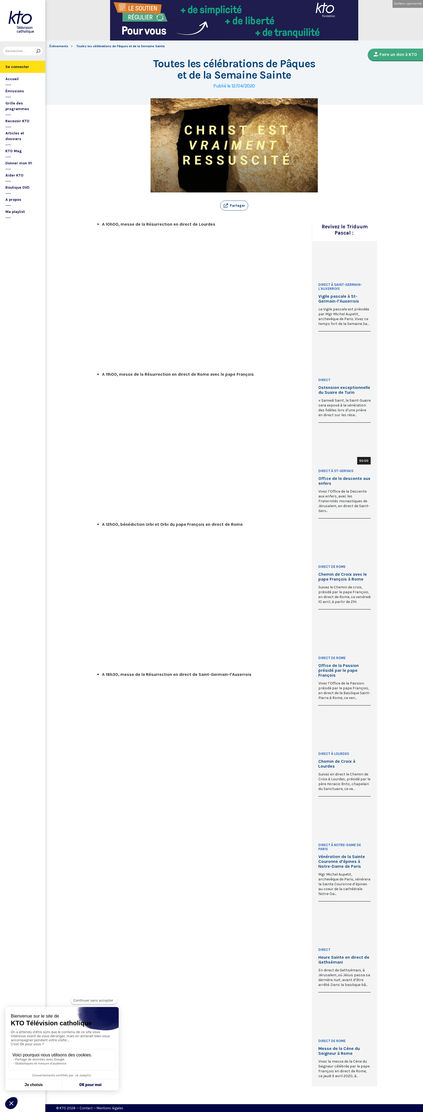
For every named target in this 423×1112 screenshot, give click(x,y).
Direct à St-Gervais (335, 471)
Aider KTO (14, 175)
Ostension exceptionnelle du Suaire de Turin (344, 390)
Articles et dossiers (14, 136)
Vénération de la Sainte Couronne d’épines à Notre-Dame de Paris (341, 861)
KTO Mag (13, 151)
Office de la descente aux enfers (344, 481)
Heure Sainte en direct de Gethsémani (343, 960)
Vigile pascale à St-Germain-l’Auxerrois (338, 299)
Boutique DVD (17, 187)
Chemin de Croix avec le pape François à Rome (342, 577)
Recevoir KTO (17, 121)
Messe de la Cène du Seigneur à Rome (339, 1051)
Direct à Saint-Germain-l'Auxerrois (340, 287)
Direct (324, 380)
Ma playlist (15, 211)
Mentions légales (110, 1108)
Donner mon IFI (18, 163)
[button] (234, 206)
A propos (13, 199)
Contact (86, 1108)
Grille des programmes (17, 106)
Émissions (14, 91)
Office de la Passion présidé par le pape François (338, 670)
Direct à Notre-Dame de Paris (339, 847)
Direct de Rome (332, 567)
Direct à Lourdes (333, 754)
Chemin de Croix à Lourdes (336, 764)
